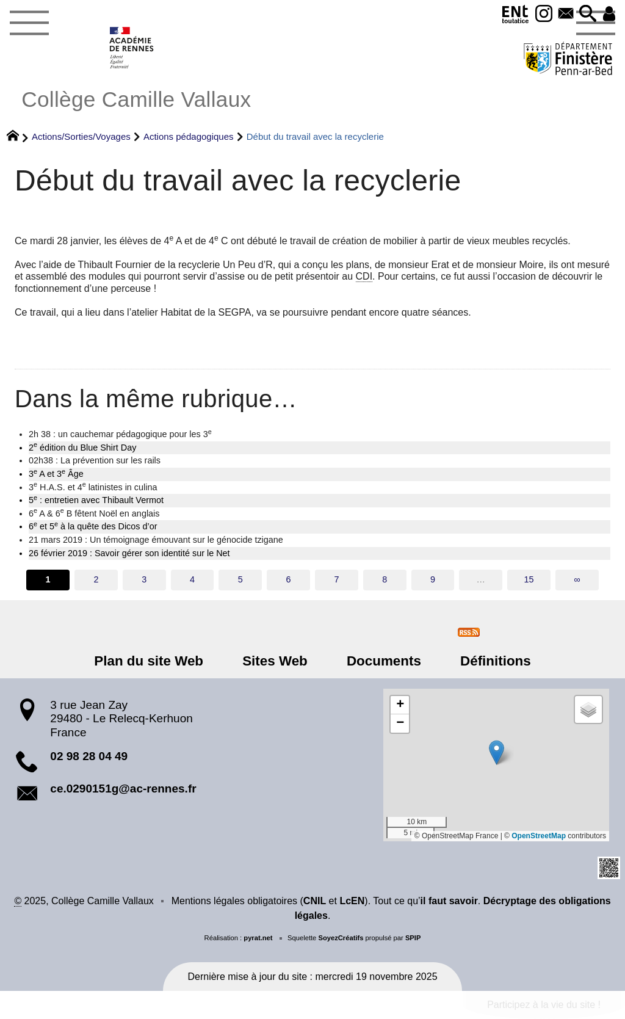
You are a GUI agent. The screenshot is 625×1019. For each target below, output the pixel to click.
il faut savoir (449, 901)
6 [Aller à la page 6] (288, 579)
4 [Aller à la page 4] (192, 579)
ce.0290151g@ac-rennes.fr (123, 788)
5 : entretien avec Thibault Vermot (96, 499)
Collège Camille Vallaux (136, 99)
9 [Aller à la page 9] (432, 579)
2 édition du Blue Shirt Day (82, 446)
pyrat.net (258, 937)
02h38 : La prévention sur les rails (95, 460)
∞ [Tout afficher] (577, 579)
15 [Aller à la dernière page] (529, 579)
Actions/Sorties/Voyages (81, 136)
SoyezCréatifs (340, 937)
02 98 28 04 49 (89, 756)
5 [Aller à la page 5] (240, 579)
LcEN (351, 901)
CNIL (314, 901)
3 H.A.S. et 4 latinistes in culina (93, 486)
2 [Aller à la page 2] (95, 579)
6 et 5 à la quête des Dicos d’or (93, 525)
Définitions (483, 661)
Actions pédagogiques (188, 136)
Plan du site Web (160, 661)
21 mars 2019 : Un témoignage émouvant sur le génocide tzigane (156, 540)
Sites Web (279, 661)
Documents (379, 661)
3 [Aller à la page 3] (144, 579)
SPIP (413, 937)
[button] (584, 14)
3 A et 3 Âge (56, 473)
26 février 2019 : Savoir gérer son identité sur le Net (129, 553)
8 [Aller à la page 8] (384, 579)
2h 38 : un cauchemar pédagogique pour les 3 (120, 433)
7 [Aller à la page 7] (336, 579)
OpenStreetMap (538, 836)
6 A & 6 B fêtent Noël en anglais (94, 512)
